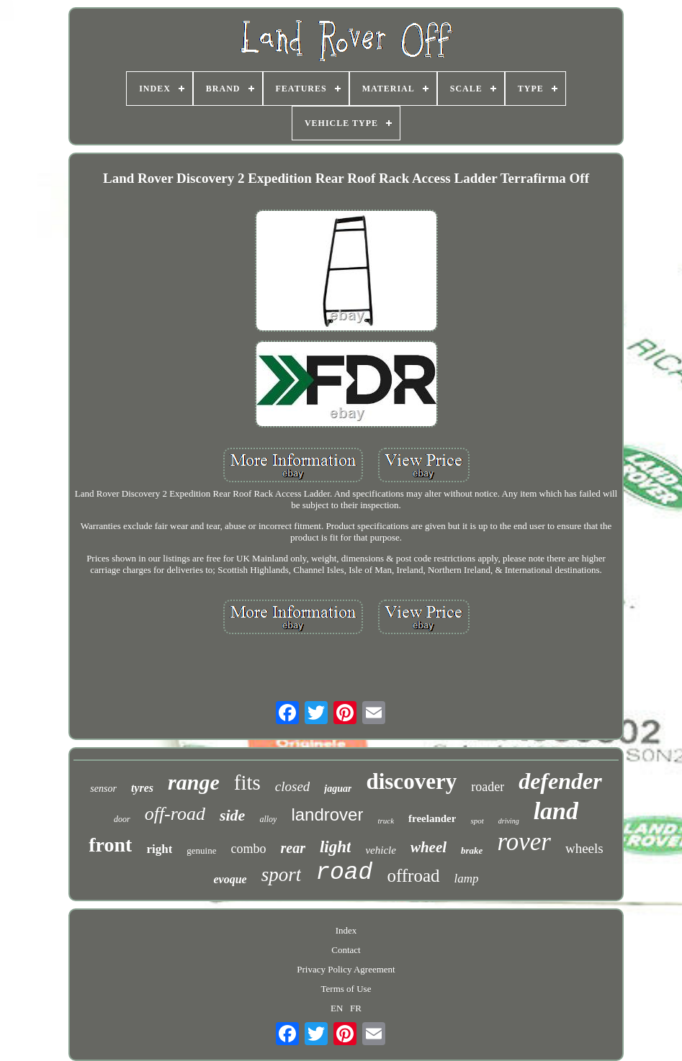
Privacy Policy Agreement (346, 969)
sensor (103, 788)
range (194, 782)
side (232, 815)
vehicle (380, 850)
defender (560, 781)
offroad (413, 875)
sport (281, 874)
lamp (466, 878)
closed (292, 786)
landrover (327, 814)
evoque (229, 879)
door (122, 819)
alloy (268, 819)
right (159, 849)
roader (487, 787)
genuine (201, 850)
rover (524, 842)
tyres (142, 788)
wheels (584, 848)
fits (247, 782)
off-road (175, 813)
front (110, 845)
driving (508, 821)
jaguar (337, 788)
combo (248, 848)
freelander (432, 818)
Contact (345, 949)
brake (472, 850)
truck (385, 820)
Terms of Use (346, 988)
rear (293, 848)
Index (346, 930)
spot (476, 820)
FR (356, 1008)
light (335, 847)
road (343, 872)
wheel (428, 847)
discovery (411, 781)
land (556, 811)
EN (337, 1008)
